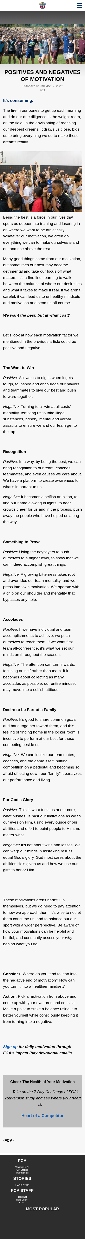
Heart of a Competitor (42, 1115)
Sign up (10, 1047)
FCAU (22, 1202)
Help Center (22, 1199)
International (22, 1172)
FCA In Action (22, 1185)
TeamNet (22, 1197)
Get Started (22, 1170)
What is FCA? (22, 1167)
